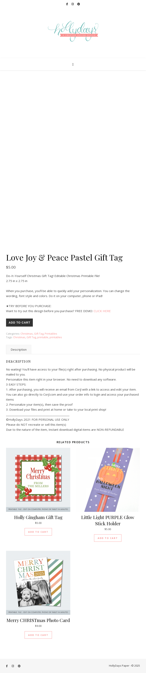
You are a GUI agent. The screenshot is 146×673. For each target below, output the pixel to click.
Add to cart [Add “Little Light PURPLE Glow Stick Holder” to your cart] (108, 538)
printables (56, 337)
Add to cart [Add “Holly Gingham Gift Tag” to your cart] (38, 531)
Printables (51, 333)
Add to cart (19, 322)
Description (19, 349)
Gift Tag (38, 333)
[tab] (18, 349)
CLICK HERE (102, 311)
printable (42, 337)
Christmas (27, 333)
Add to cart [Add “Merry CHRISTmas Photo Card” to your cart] (38, 634)
